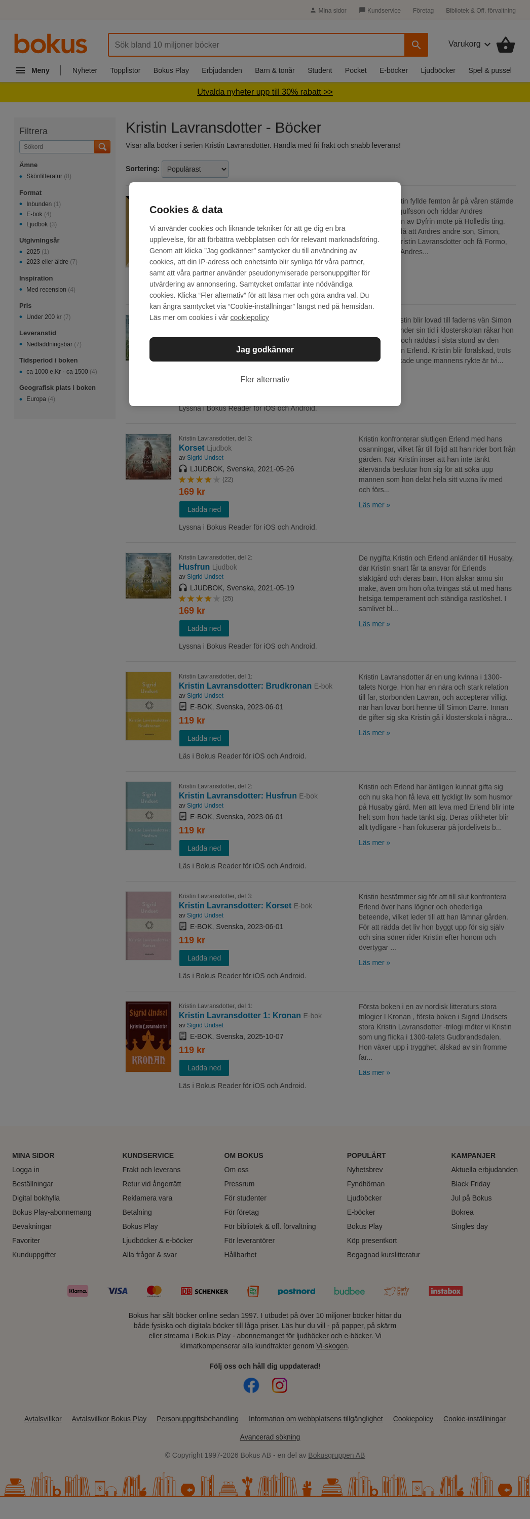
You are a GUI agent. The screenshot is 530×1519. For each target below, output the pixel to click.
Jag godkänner (265, 349)
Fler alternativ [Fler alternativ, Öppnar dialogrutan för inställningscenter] (265, 379)
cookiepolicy (250, 317)
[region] (265, 294)
